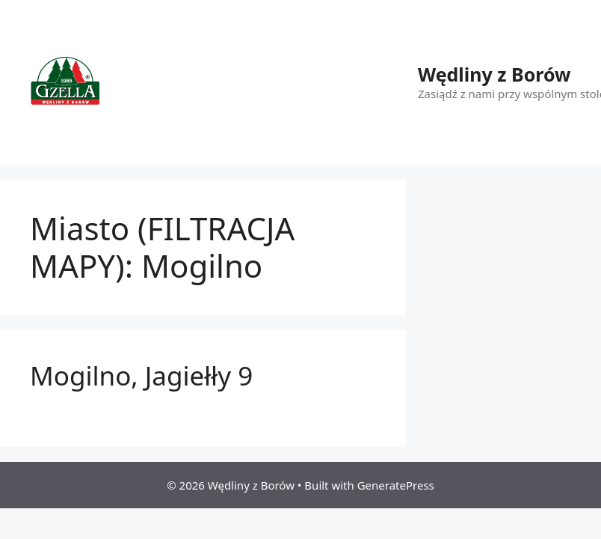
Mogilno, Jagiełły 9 (141, 375)
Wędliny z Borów (494, 74)
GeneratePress (395, 485)
